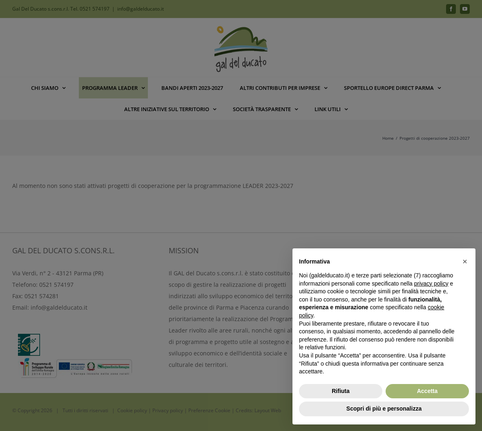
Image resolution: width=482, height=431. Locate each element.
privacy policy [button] (431, 283)
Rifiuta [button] (341, 391)
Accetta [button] (427, 391)
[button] (464, 261)
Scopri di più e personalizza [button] (384, 408)
